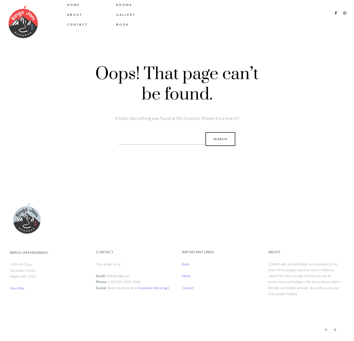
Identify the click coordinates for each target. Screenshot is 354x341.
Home (78, 13)
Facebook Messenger (154, 288)
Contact (82, 32)
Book (127, 32)
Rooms (129, 13)
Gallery (130, 23)
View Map (17, 288)
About (79, 23)
